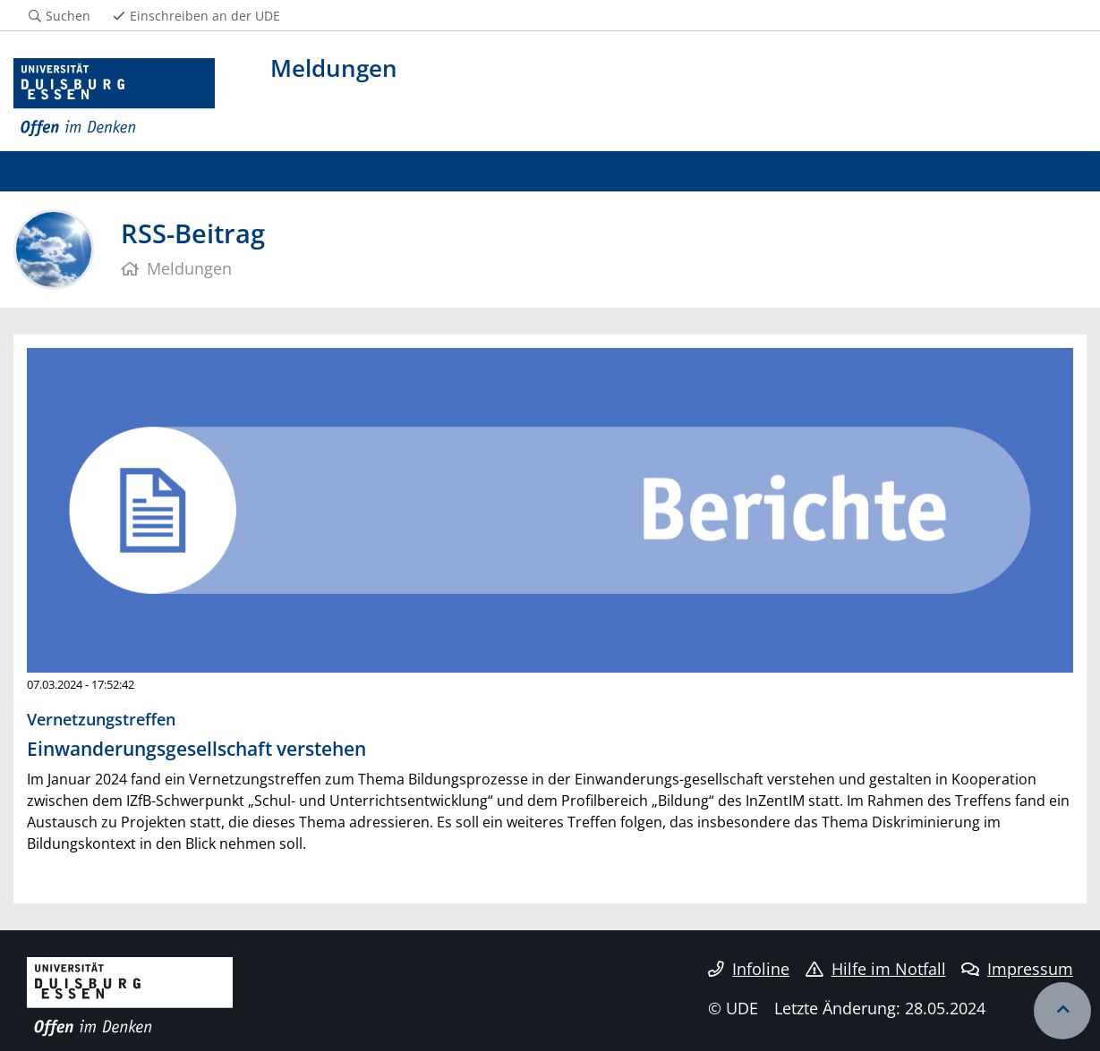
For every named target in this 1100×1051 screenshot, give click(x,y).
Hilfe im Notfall (876, 968)
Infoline (748, 968)
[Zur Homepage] (114, 98)
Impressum (1017, 968)
